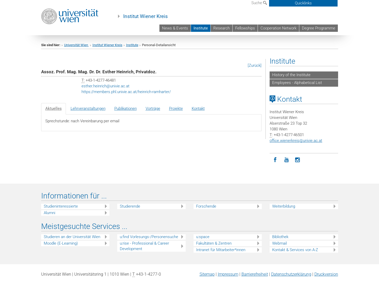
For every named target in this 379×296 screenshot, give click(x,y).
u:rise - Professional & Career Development (144, 246)
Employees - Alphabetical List (297, 82)
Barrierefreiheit (254, 274)
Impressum (228, 274)
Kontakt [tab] (198, 108)
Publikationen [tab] (125, 108)
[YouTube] (286, 160)
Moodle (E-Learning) (61, 243)
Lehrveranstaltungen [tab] (88, 108)
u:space (202, 236)
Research (221, 28)
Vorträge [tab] (153, 108)
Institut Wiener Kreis (145, 16)
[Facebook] (275, 160)
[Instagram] (297, 160)
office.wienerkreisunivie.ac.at (296, 140)
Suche (259, 3)
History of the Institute (291, 75)
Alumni (49, 212)
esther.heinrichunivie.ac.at (105, 86)
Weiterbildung (283, 206)
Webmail (279, 243)
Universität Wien (76, 45)
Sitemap (207, 274)
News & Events (175, 28)
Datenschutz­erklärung (291, 274)
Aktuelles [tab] (53, 108)
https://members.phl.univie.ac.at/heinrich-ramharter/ (126, 91)
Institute (201, 28)
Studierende (130, 206)
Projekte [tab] (176, 108)
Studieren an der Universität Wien (72, 236)
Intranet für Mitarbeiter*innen (220, 249)
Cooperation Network (278, 28)
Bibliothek (280, 236)
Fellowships (245, 28)
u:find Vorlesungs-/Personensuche (149, 236)
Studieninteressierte (61, 206)
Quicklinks (303, 3)
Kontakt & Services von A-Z (295, 249)
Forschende (206, 206)
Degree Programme (318, 28)
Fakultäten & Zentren (214, 243)
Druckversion (326, 274)
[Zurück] (255, 65)
